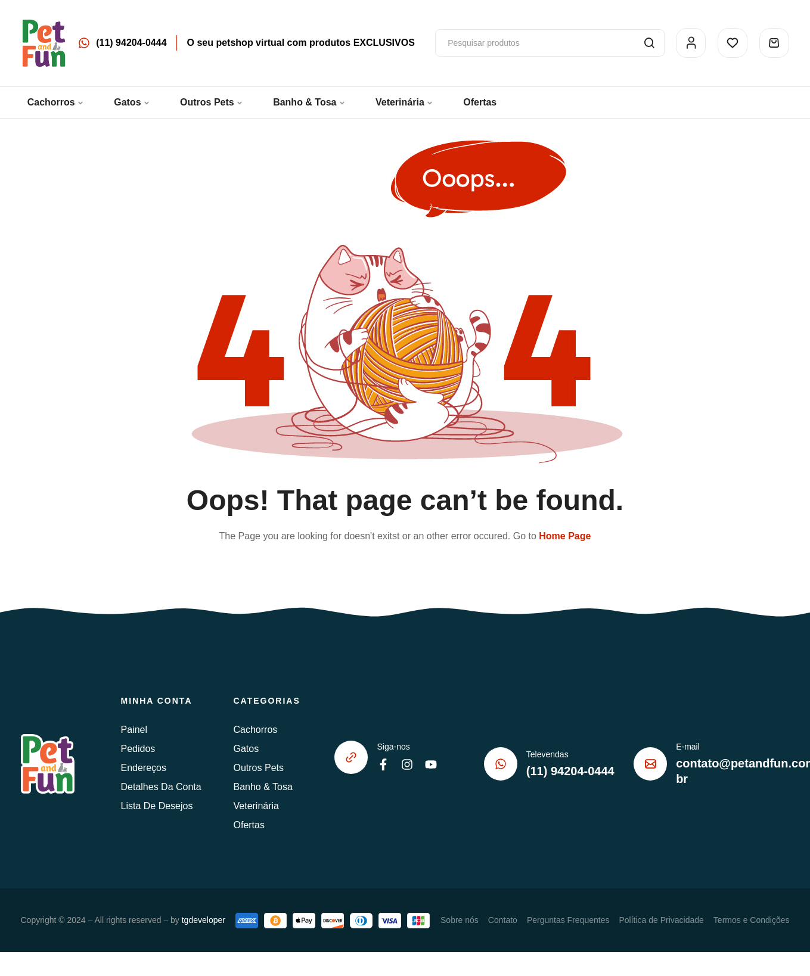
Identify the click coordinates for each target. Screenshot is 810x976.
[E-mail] (650, 764)
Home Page (565, 536)
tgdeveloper (203, 920)
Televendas (547, 754)
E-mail (688, 746)
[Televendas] (500, 764)
